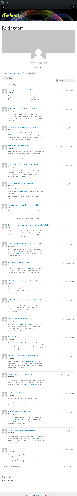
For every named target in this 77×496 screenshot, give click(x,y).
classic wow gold (24, 191)
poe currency (39, 438)
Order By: (59, 78)
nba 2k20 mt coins (32, 211)
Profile (12, 73)
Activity (5, 73)
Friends (20, 73)
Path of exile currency (19, 253)
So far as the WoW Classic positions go (20, 374)
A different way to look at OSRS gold (19, 146)
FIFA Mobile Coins (25, 455)
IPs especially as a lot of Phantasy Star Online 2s (23, 164)
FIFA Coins (28, 268)
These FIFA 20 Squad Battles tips (18, 262)
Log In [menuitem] (8, 2)
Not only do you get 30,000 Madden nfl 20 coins (23, 356)
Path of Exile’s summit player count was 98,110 (22, 430)
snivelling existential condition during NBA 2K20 (23, 205)
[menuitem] (2, 2)
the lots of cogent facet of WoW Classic (20, 183)
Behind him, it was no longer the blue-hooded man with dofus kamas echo (31, 225)
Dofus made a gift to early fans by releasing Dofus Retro (25, 299)
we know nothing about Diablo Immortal (20, 411)
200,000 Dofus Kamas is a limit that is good (21, 337)
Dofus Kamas (32, 305)
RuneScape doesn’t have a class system (20, 90)
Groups (30, 73)
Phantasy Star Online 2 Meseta (28, 172)
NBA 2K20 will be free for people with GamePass (23, 281)
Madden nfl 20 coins (29, 361)
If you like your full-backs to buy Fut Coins (21, 449)
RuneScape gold (25, 324)
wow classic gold (30, 384)
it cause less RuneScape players (18, 318)
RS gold (24, 152)
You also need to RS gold (16, 393)
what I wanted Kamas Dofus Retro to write (21, 108)
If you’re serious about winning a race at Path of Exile (25, 244)
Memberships (7, 78)
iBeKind (10, 15)
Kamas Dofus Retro (38, 114)
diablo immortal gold (17, 419)
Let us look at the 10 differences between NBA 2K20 (24, 127)
